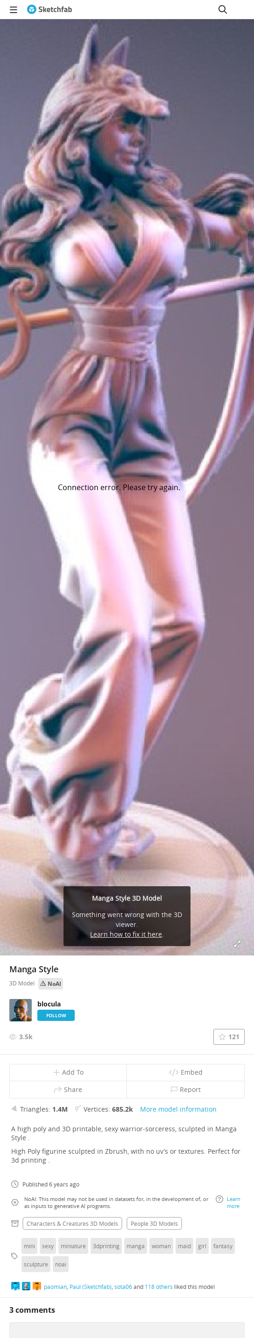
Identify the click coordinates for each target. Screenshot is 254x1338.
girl (202, 1246)
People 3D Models (154, 1223)
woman (161, 1246)
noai (60, 1264)
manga (136, 1246)
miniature (73, 1246)
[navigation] (13, 9)
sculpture (36, 1264)
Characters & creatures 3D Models (72, 1223)
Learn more (228, 1202)
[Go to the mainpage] (49, 9)
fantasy (223, 1246)
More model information (178, 1109)
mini (29, 1246)
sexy (48, 1246)
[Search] (223, 9)
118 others (159, 1286)
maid (184, 1246)
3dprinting (106, 1246)
